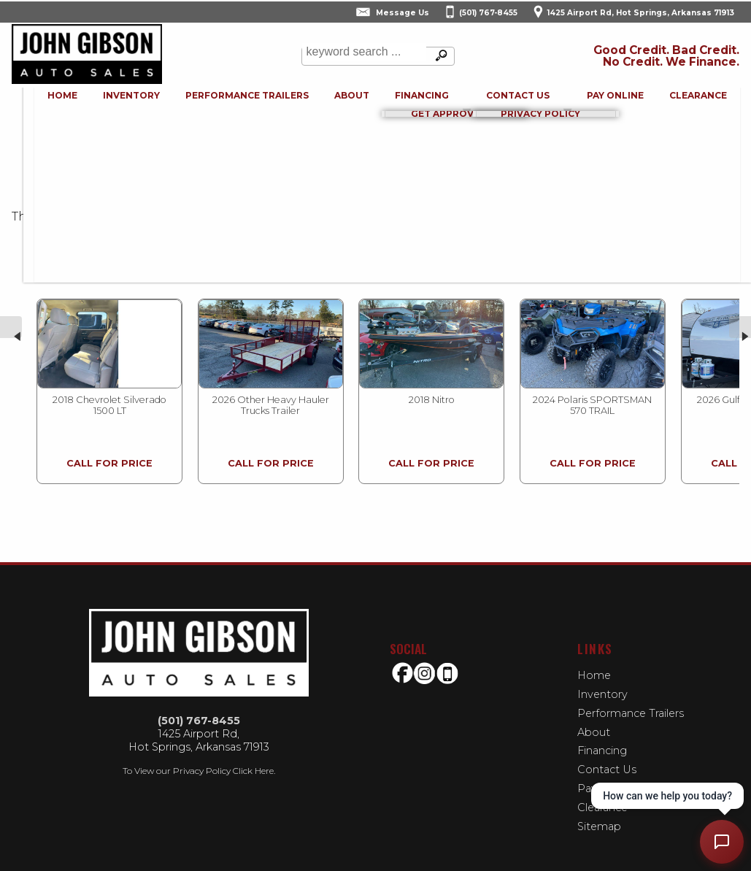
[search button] (438, 56)
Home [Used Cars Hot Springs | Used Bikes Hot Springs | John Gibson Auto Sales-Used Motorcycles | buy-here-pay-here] (31, 101)
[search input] (362, 56)
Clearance (706, 101)
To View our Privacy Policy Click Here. (199, 761)
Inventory (105, 101)
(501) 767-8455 (199, 711)
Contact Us (606, 760)
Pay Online (617, 101)
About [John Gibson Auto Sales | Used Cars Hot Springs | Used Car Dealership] (337, 101)
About (593, 722)
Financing (602, 741)
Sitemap (599, 817)
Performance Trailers (226, 101)
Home (594, 665)
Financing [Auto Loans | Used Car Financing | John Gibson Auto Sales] (413, 101)
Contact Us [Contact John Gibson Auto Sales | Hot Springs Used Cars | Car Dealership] (515, 101)
